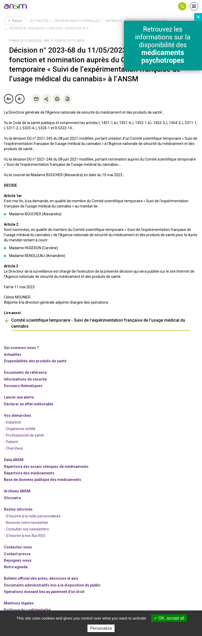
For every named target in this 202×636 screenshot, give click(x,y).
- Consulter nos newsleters (26, 529)
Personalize (101, 628)
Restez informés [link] (18, 509)
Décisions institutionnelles (76, 21)
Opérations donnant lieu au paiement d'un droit (44, 592)
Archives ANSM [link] (17, 491)
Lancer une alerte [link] (19, 397)
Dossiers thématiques (23, 386)
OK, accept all (169, 618)
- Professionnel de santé (24, 435)
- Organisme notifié (19, 429)
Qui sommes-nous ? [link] (21, 348)
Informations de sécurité (25, 379)
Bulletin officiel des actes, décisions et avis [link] (41, 578)
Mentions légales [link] (19, 603)
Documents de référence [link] (25, 372)
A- (20, 99)
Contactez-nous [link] (18, 547)
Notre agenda (16, 567)
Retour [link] (15, 21)
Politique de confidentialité (27, 610)
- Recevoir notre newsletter (26, 523)
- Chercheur (13, 448)
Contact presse (17, 554)
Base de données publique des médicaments (42, 480)
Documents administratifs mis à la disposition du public (52, 585)
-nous (17, 560)
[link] (15, 6)
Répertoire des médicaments (29, 473)
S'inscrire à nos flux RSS (25, 536)
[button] (182, 6)
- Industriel (12, 422)
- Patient (11, 442)
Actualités (39, 21)
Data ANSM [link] (13, 460)
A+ (9, 99)
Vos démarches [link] (17, 415)
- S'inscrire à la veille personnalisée (32, 516)
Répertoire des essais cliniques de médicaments (46, 466)
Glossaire (12, 498)
